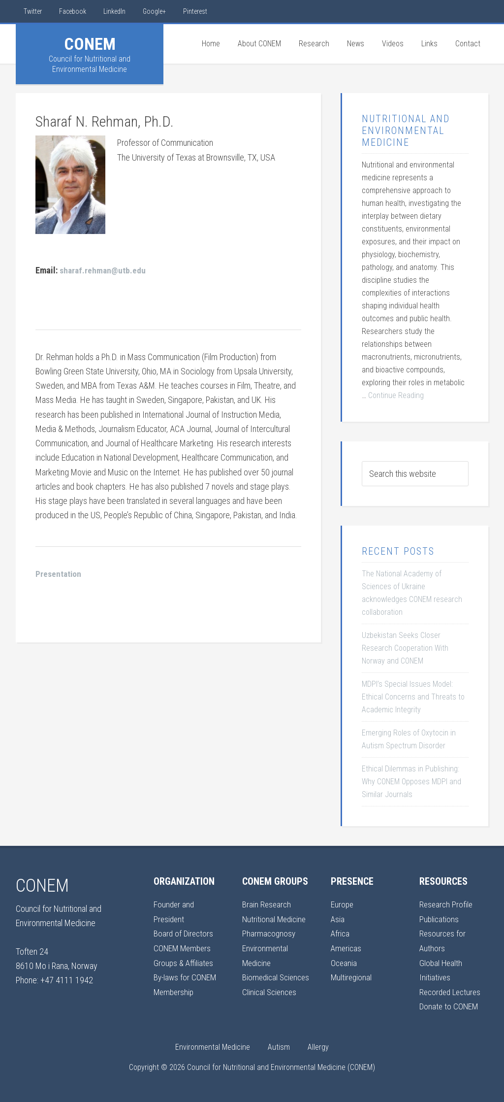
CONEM (90, 44)
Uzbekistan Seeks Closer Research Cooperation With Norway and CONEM (405, 648)
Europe (342, 904)
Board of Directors (184, 933)
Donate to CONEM (449, 1005)
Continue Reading (396, 395)
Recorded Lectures (452, 991)
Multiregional (352, 976)
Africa (340, 933)
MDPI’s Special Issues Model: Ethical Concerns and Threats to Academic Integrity (413, 696)
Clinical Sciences (270, 1005)
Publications (439, 918)
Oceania (344, 962)
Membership (175, 991)
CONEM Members (184, 947)
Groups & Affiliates (184, 962)
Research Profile (446, 904)
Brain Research (267, 904)
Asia (338, 918)
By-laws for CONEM (186, 976)
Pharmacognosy (269, 933)
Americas (347, 947)
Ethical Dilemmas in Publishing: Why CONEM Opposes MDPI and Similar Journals (411, 781)
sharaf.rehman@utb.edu (104, 270)
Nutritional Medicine (275, 918)
